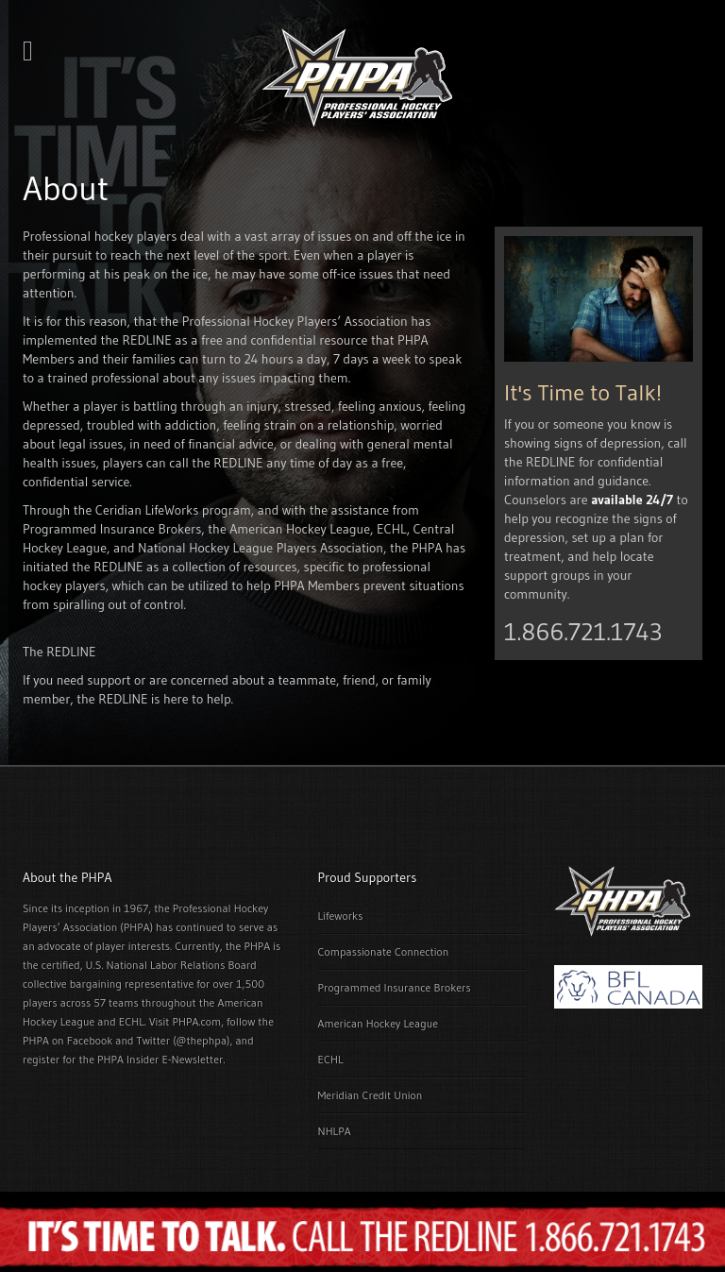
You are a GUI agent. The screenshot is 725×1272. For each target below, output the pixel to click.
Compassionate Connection (383, 951)
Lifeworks (340, 915)
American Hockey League (378, 1023)
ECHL (331, 1059)
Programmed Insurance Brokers (394, 987)
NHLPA (334, 1131)
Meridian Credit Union (370, 1095)
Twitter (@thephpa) (183, 1040)
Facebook (89, 1040)
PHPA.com (196, 1021)
